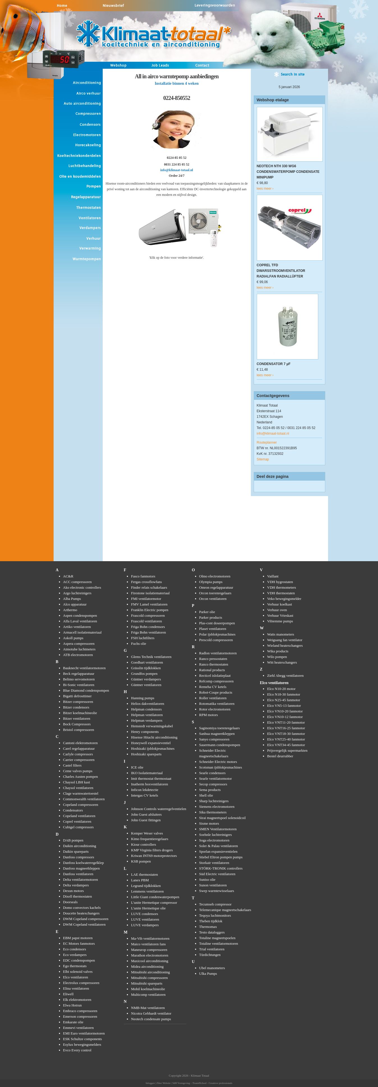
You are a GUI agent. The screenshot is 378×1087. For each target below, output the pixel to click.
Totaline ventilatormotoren (218, 943)
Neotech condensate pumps (151, 1019)
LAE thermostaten (144, 874)
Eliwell (68, 994)
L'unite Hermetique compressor (154, 902)
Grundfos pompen (144, 673)
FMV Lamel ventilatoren (149, 604)
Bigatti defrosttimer (77, 696)
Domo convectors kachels (82, 907)
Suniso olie (207, 879)
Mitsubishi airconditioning (150, 972)
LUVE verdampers (145, 925)
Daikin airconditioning (79, 846)
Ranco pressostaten (213, 659)
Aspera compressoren (79, 643)
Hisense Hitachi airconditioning (154, 737)
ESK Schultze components (82, 1039)
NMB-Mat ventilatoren (148, 1008)
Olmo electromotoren (215, 576)
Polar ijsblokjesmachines (217, 634)
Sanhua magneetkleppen (217, 733)
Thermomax (208, 927)
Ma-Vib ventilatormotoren (150, 938)
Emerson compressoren (80, 1016)
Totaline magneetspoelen (217, 938)
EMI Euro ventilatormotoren (84, 1033)
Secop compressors (213, 784)
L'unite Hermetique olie (148, 908)
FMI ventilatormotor (146, 599)
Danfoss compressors (78, 857)
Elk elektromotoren (77, 999)
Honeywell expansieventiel (151, 743)
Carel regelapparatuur (79, 748)
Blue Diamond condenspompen (86, 690)
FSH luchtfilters (142, 638)
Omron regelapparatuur (216, 587)
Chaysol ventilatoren (78, 788)
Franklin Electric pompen (149, 610)
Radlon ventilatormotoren (218, 653)
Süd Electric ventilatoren (217, 874)
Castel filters (72, 765)
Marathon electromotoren (149, 955)
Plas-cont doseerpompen (217, 623)
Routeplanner (267, 442)
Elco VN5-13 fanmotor (284, 705)
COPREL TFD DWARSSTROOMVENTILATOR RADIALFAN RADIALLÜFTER (281, 270)
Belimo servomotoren (79, 679)
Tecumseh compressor (215, 904)
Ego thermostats (75, 966)
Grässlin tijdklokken (146, 668)
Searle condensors (212, 773)
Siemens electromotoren (217, 806)
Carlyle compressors (78, 754)
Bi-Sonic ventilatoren (79, 685)
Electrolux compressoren (81, 983)
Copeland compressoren (80, 804)
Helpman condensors (146, 709)
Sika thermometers (213, 812)
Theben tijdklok (211, 921)
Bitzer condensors (76, 707)
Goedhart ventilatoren (147, 662)
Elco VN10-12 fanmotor (285, 717)
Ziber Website (164, 1083)
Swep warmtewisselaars (216, 891)
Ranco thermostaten (213, 664)
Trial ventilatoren (211, 949)
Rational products (212, 670)
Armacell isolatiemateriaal (82, 632)
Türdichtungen (210, 955)
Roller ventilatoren (213, 698)
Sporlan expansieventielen (218, 851)
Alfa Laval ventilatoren (80, 621)
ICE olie (137, 767)
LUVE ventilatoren (145, 919)
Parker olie (207, 612)
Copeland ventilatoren (79, 816)
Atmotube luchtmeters (79, 649)
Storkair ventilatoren (214, 863)
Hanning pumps (142, 698)
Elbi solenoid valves (78, 971)
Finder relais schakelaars (149, 587)
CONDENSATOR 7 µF (273, 364)
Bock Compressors (77, 724)
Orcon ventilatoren (213, 599)
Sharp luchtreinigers (214, 801)
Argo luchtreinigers (77, 593)
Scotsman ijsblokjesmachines (220, 767)
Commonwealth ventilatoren (84, 799)
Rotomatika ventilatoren (217, 703)
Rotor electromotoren (215, 709)
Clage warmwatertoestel (80, 793)
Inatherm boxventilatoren (149, 784)
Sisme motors (209, 823)
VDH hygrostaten (280, 582)
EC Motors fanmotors (79, 943)
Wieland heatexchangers (285, 645)
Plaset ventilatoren (212, 629)
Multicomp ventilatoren (148, 994)
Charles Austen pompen (80, 776)
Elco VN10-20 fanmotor (285, 711)
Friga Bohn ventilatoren (148, 632)
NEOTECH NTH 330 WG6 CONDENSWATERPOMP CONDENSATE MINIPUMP (288, 171)
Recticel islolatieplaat (215, 675)
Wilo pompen (277, 657)
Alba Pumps (72, 599)
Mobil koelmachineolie (148, 989)
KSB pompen (141, 861)
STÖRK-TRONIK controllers (221, 868)
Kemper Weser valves (147, 833)
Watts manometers (280, 634)
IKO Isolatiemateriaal (147, 773)
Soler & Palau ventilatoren (218, 846)
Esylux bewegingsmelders (82, 1044)
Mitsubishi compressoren (149, 978)
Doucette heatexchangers (81, 913)
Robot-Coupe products (215, 692)
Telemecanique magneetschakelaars (225, 910)
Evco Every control (77, 1050)
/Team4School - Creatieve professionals (212, 1083)
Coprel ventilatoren (77, 821)
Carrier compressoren (79, 760)
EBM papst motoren (78, 938)
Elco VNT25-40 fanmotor (286, 739)
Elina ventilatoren (76, 988)
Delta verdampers (76, 885)
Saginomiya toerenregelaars (219, 728)
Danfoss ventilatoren (78, 874)
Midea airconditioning (147, 966)
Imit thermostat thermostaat (151, 778)
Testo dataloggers (212, 932)
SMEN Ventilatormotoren (218, 829)
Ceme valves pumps (78, 771)
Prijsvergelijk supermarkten (287, 750)
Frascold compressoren (148, 615)
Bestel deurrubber (280, 756)
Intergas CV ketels (144, 795)
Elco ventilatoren (75, 977)
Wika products (277, 651)
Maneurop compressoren (149, 950)
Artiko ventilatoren (77, 627)
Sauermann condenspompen (219, 745)
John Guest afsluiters (146, 814)
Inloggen (150, 1083)
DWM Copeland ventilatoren (84, 924)
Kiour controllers (143, 844)
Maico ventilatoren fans (148, 944)
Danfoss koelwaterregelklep (83, 863)
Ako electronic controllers (82, 587)
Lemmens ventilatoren (147, 891)
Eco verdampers (75, 955)
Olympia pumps (211, 582)
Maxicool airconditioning (149, 961)
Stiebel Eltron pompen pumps (221, 857)
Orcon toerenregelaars (215, 593)
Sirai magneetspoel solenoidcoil (222, 818)
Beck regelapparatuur (79, 673)
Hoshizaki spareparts (146, 754)
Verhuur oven (277, 610)
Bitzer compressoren (78, 702)
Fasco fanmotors (143, 576)
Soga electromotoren (214, 840)
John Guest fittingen (146, 820)
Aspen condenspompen (80, 615)
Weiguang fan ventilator (284, 640)
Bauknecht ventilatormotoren (84, 668)
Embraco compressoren (80, 1011)
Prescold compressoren (216, 640)
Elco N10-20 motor (281, 689)
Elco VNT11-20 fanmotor (286, 722)
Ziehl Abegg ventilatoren (285, 675)
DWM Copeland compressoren (86, 919)
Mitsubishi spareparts (146, 983)
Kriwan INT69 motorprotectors (154, 856)
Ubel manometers (212, 968)
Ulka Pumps (208, 973)
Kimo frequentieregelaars (149, 839)
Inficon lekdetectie (144, 790)
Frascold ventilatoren (146, 621)
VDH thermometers (281, 587)
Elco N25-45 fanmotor (283, 700)
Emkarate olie (73, 1022)
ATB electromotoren (78, 655)
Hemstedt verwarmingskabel (152, 726)
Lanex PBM (140, 880)
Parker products (210, 617)
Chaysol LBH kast (76, 782)
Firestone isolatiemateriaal (150, 593)
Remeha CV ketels (212, 687)
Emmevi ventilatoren (78, 1028)
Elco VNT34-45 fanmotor (286, 745)
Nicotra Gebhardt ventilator (151, 1013)
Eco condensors (74, 949)
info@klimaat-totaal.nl (176, 170)
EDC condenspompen (79, 960)
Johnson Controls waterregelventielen (158, 809)
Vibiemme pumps (280, 621)
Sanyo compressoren (214, 739)
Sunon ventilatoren (213, 885)
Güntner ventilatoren (146, 685)
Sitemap (263, 459)
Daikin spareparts (76, 851)
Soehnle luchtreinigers (215, 835)
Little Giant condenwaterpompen (155, 897)
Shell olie (206, 795)
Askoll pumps (73, 638)
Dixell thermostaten (77, 896)
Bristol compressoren (78, 730)
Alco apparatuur (75, 604)
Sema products (210, 790)
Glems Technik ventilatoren (151, 657)
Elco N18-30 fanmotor (283, 694)
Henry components (145, 732)
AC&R (68, 576)
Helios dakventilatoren (147, 703)
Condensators (73, 810)
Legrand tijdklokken (146, 886)
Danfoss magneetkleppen (81, 868)
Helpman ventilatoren (147, 715)
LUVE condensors (144, 914)
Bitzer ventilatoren (76, 718)
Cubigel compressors (78, 827)
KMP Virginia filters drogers (152, 850)
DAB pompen (73, 840)
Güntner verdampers (146, 679)
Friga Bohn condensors (148, 627)
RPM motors (208, 715)
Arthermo (70, 610)
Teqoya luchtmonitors (215, 915)
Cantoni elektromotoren (80, 743)
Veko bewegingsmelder (284, 599)
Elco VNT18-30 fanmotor (286, 733)
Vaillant (272, 576)
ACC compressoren (77, 582)
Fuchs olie (138, 643)
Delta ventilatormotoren (80, 879)
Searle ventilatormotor (215, 778)
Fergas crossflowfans (146, 582)
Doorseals (70, 902)
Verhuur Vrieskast (280, 615)
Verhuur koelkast (279, 604)
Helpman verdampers (146, 720)
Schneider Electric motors (218, 762)
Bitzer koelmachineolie (80, 713)
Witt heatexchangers (282, 662)
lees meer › (265, 189)
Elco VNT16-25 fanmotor (286, 728)
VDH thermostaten (281, 593)
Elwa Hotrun (72, 1005)
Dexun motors (73, 891)
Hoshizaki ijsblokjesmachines (153, 748)
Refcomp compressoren (216, 681)
